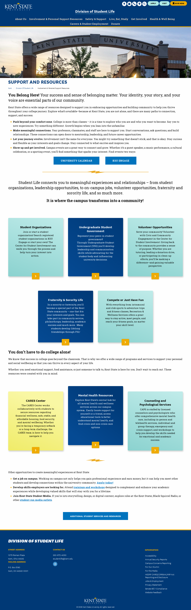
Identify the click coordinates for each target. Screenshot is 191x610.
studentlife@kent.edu (63, 553)
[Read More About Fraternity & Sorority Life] (65, 314)
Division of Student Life (95, 11)
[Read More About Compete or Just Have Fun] (125, 314)
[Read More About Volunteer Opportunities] (155, 246)
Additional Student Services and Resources (95, 511)
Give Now (178, 3)
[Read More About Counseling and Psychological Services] (155, 417)
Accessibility (150, 550)
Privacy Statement (153, 579)
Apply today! (105, 477)
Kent (10, 88)
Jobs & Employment (154, 576)
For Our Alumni (152, 561)
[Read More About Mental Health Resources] (95, 417)
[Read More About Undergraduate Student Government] (95, 246)
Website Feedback (153, 587)
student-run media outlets (36, 495)
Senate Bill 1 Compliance (156, 583)
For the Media (151, 565)
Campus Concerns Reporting (158, 558)
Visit (164, 3)
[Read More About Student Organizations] (35, 246)
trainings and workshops (89, 482)
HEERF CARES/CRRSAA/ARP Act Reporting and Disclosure (159, 571)
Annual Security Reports (156, 554)
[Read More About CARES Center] (35, 417)
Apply (153, 3)
